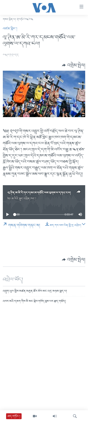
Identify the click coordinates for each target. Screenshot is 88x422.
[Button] (73, 65)
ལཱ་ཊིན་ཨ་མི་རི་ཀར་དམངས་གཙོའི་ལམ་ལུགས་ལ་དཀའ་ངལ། (39, 192)
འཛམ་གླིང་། (10, 29)
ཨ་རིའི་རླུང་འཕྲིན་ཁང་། (23, 198)
